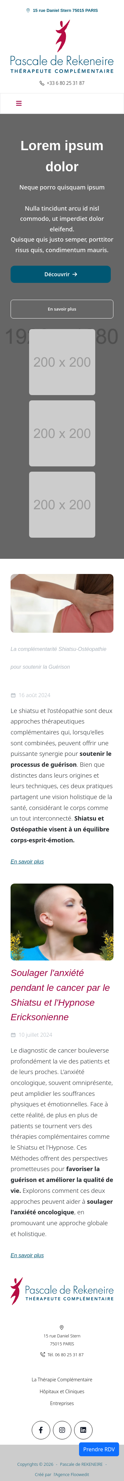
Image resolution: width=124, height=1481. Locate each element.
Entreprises (62, 1403)
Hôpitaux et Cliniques (62, 1391)
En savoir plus (62, 309)
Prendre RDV (99, 1449)
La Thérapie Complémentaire (62, 1379)
